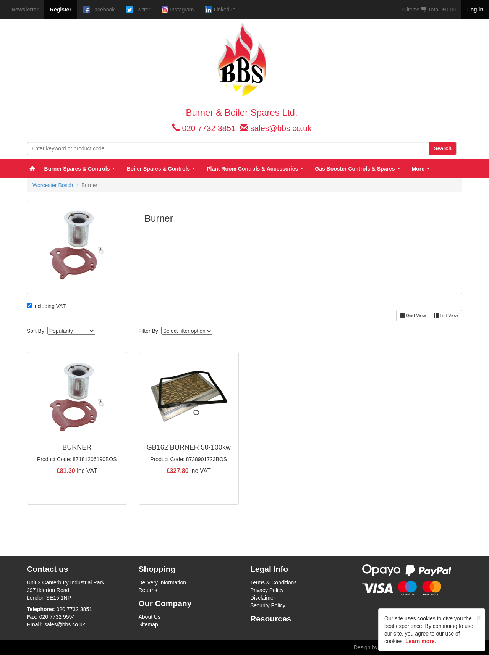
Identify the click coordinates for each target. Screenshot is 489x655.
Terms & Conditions (273, 582)
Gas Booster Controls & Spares (357, 169)
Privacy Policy (266, 590)
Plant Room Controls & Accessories (255, 169)
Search (443, 148)
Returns (148, 590)
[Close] (478, 617)
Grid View (413, 315)
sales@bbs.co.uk (280, 128)
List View (446, 315)
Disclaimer (262, 598)
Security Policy (267, 605)
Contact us (47, 569)
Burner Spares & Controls (79, 169)
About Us (150, 617)
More (421, 169)
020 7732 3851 (208, 128)
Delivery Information (162, 582)
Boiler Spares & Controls (160, 169)
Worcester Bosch (52, 185)
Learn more (419, 641)
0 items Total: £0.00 (429, 9)
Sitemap (148, 624)
